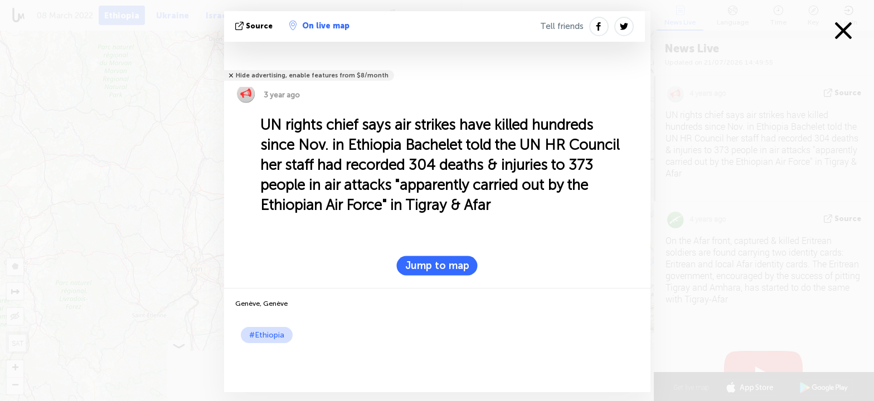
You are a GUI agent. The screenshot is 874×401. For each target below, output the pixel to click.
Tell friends (562, 26)
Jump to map (437, 266)
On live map (319, 26)
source (255, 26)
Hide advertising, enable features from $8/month (312, 75)
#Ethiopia (266, 335)
